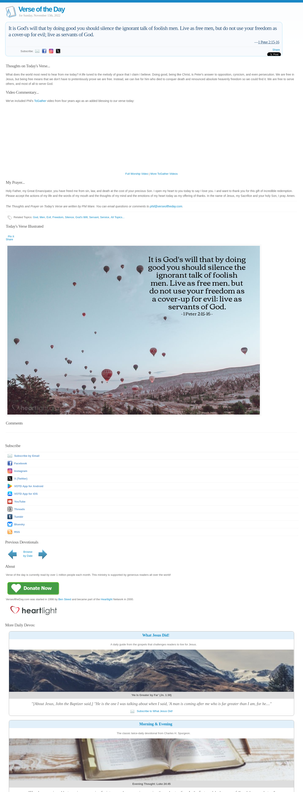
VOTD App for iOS (25, 493)
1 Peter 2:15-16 (268, 42)
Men (42, 217)
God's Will (81, 217)
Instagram (20, 471)
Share (276, 49)
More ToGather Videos (164, 173)
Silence (69, 217)
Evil (49, 217)
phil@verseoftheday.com (166, 206)
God (35, 217)
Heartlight (107, 599)
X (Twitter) (20, 478)
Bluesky (19, 524)
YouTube (19, 501)
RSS (17, 532)
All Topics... (118, 217)
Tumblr (18, 516)
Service (104, 217)
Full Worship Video (136, 173)
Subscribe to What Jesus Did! (151, 711)
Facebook (20, 463)
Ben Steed (64, 599)
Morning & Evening (155, 724)
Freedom (57, 217)
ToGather (40, 101)
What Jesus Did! (155, 635)
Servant (94, 217)
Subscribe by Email (22, 455)
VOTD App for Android (28, 486)
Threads (19, 509)
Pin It (11, 236)
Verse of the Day (41, 9)
